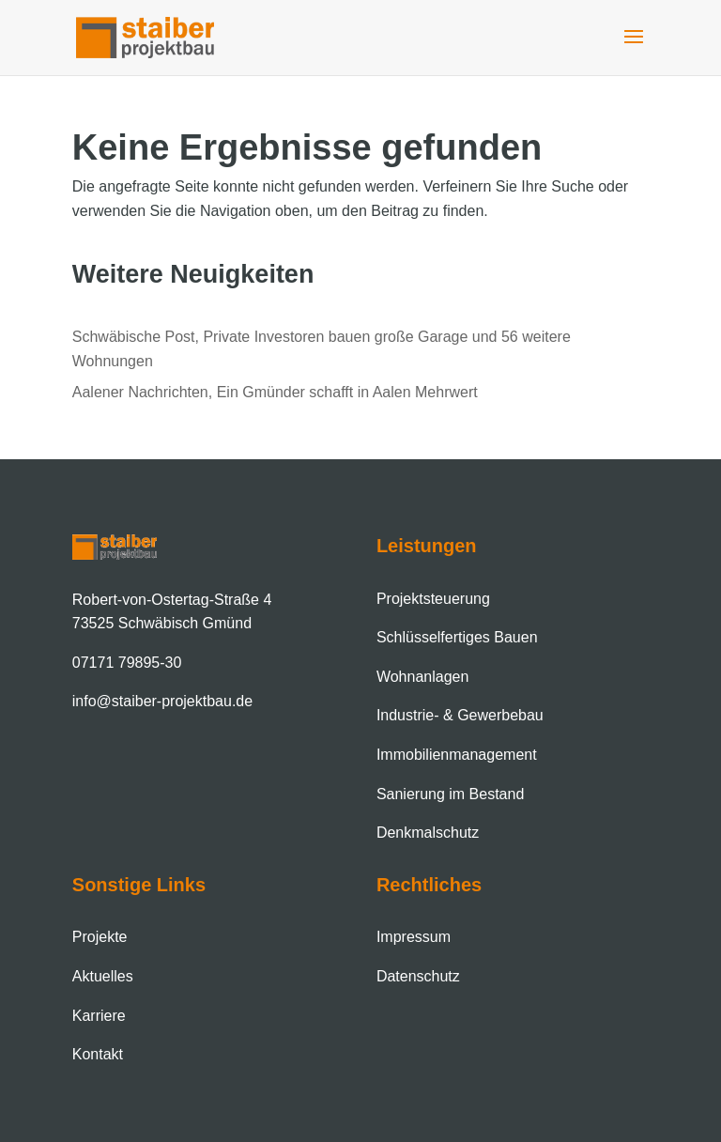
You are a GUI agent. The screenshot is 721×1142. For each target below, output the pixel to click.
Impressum (413, 937)
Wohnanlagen (422, 677)
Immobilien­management (456, 755)
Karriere (99, 1016)
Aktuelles (102, 976)
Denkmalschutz (427, 833)
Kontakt (97, 1054)
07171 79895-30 (127, 663)
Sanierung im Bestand (450, 794)
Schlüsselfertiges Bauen (457, 637)
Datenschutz (418, 976)
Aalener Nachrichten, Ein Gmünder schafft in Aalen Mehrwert (275, 392)
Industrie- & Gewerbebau (460, 715)
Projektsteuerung (433, 599)
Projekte (100, 937)
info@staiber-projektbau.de (162, 701)
